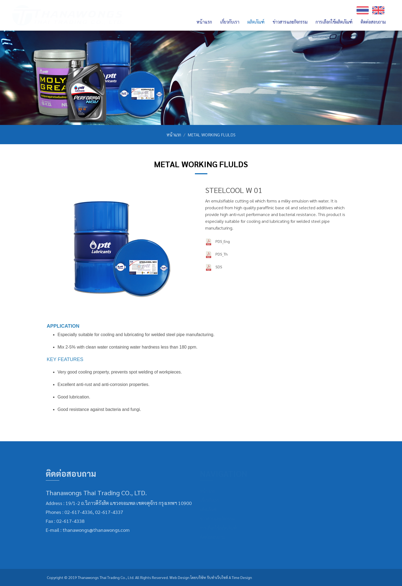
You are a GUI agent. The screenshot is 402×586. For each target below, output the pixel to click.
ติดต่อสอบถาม (373, 22)
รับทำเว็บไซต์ (217, 577)
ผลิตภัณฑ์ (211, 509)
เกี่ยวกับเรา (212, 500)
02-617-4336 (77, 512)
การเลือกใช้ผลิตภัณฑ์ (334, 22)
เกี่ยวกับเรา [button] (229, 22)
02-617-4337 (107, 512)
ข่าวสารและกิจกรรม (290, 22)
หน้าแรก (204, 22)
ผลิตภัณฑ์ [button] (255, 22)
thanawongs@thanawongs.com (94, 530)
